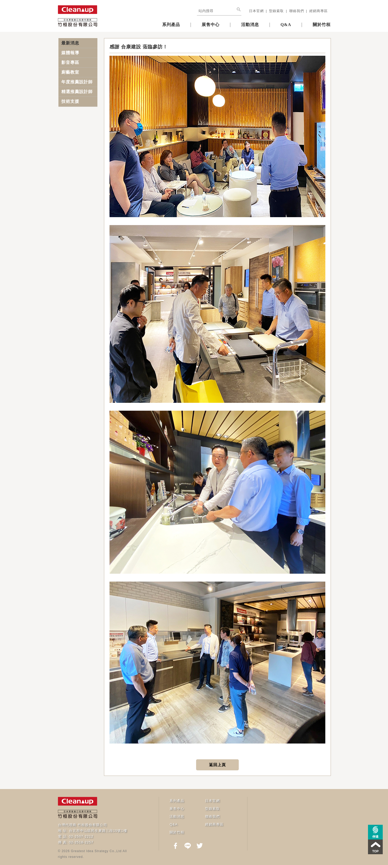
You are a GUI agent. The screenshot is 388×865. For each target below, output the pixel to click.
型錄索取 (276, 11)
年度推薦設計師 (77, 82)
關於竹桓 (322, 24)
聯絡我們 (296, 11)
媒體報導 (70, 52)
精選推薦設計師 (77, 91)
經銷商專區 (318, 11)
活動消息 (250, 24)
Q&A (286, 24)
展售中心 (211, 24)
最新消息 (70, 43)
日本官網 (256, 11)
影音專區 (70, 62)
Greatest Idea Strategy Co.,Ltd (96, 851)
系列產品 (171, 24)
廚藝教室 (70, 72)
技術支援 (70, 101)
